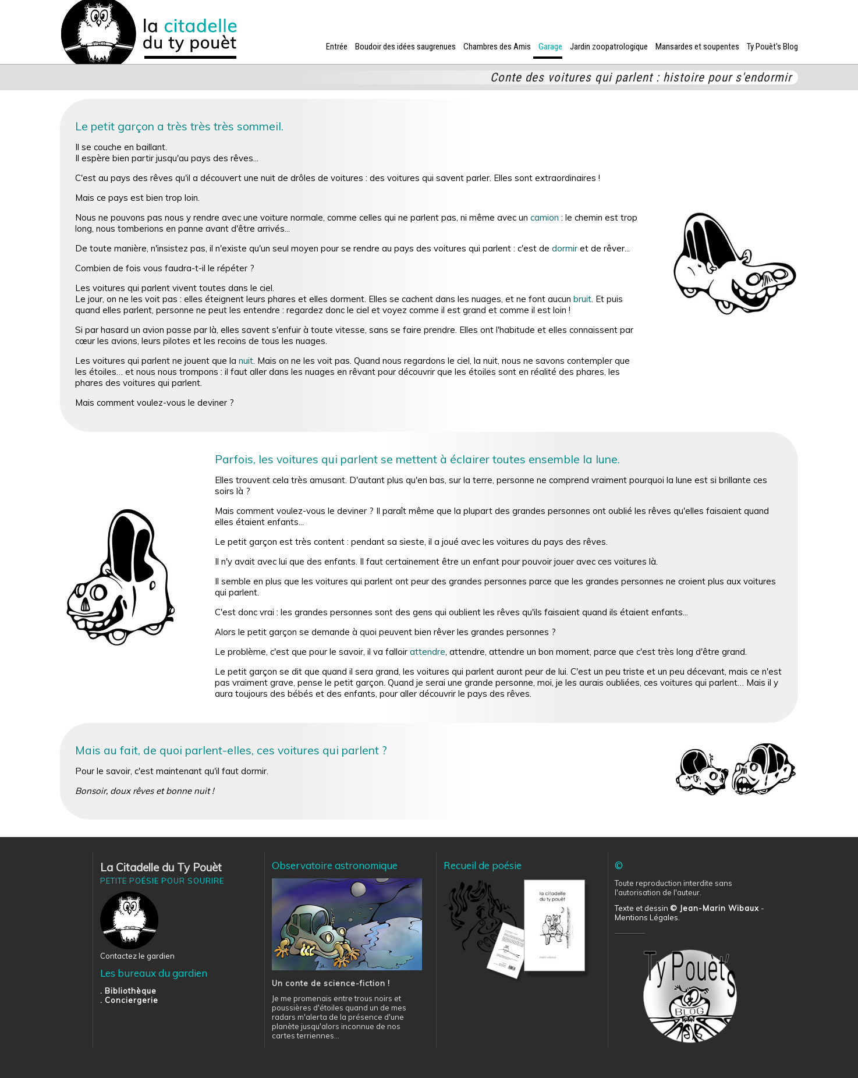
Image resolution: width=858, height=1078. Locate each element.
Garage (550, 46)
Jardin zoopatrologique (609, 46)
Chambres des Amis (497, 46)
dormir (564, 248)
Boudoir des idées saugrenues (405, 46)
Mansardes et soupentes (697, 46)
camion (544, 217)
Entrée (337, 46)
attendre (427, 651)
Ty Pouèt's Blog (772, 46)
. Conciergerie (129, 1000)
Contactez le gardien (137, 955)
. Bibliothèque (128, 990)
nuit (246, 360)
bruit (582, 298)
